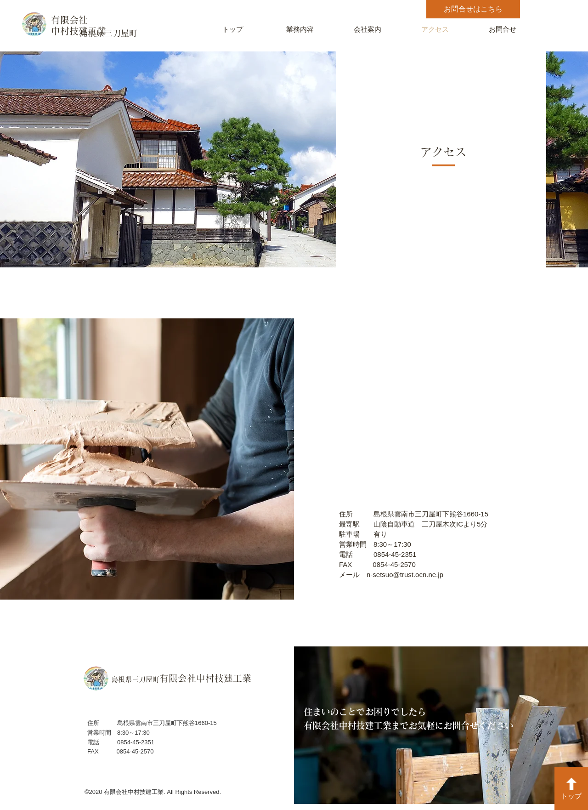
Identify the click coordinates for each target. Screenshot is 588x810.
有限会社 (69, 19)
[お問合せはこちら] (473, 9)
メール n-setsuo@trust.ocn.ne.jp (391, 574)
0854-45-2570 (394, 564)
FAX (356, 564)
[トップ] (571, 788)
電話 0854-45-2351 (377, 554)
